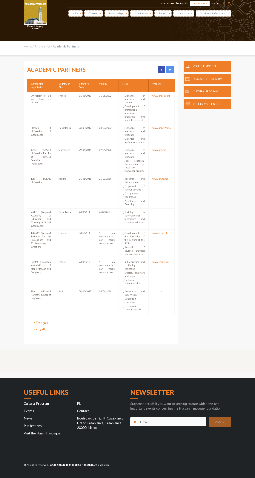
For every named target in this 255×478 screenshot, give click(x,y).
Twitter (170, 69)
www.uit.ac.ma (160, 178)
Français (42, 323)
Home (28, 46)
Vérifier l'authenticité (208, 103)
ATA (75, 13)
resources (184, 13)
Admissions (141, 13)
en (214, 4)
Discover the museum (207, 78)
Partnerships (116, 13)
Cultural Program (205, 91)
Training (93, 13)
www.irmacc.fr (160, 233)
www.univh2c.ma (161, 127)
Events (163, 13)
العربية (40, 329)
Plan (80, 403)
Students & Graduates (213, 13)
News (28, 418)
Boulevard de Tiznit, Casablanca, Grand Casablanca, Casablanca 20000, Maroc (100, 423)
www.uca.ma (159, 149)
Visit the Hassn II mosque (42, 433)
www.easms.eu (160, 261)
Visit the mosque (204, 66)
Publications (33, 426)
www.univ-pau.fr (161, 95)
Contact (83, 411)
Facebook (161, 69)
